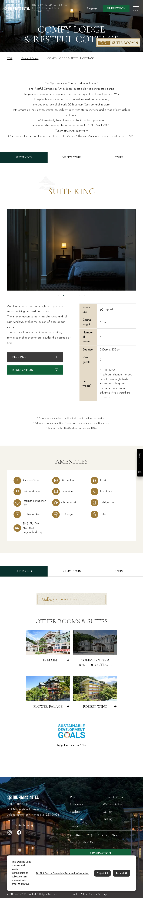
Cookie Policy (79, 894)
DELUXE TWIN (71, 157)
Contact (102, 835)
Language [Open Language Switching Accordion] (92, 8)
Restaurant (77, 819)
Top (72, 797)
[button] (140, 463)
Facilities (76, 811)
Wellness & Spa (113, 804)
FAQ (89, 835)
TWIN (119, 157)
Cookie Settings (98, 894)
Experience (77, 804)
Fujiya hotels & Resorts (85, 842)
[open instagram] (9, 832)
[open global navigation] (135, 8)
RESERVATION (116, 8)
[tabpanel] (71, 250)
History (108, 819)
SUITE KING (24, 157)
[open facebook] (19, 832)
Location (75, 826)
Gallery (59, 599)
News (115, 835)
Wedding (75, 835)
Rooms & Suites (113, 797)
